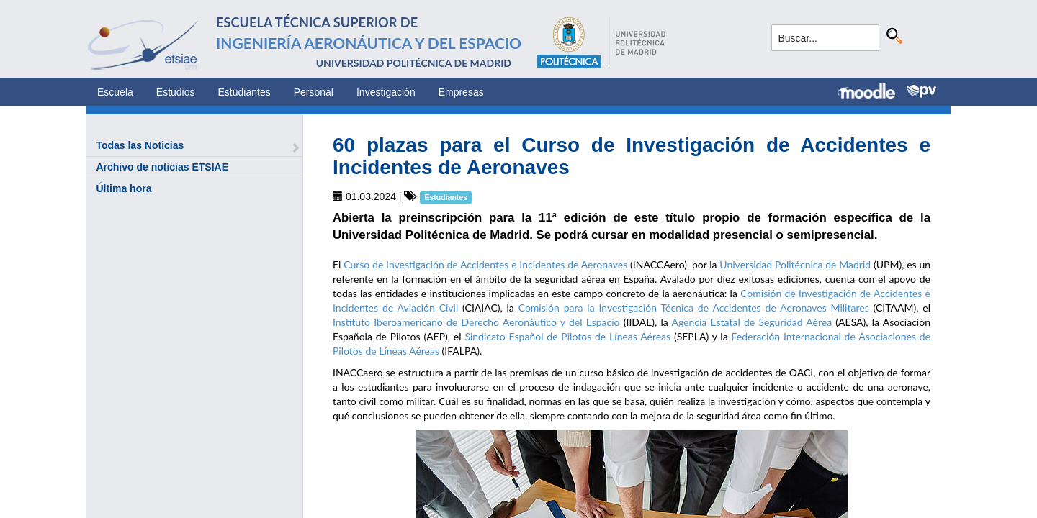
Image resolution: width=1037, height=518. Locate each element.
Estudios (175, 92)
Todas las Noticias (140, 145)
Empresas (461, 92)
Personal (313, 92)
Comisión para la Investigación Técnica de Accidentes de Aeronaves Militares (693, 307)
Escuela (115, 92)
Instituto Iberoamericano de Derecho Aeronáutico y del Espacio (476, 322)
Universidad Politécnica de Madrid (795, 264)
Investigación (386, 92)
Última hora (123, 188)
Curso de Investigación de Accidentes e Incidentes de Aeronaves (485, 264)
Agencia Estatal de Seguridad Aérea (751, 322)
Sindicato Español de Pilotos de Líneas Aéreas (567, 336)
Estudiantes (244, 92)
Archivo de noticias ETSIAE (162, 167)
